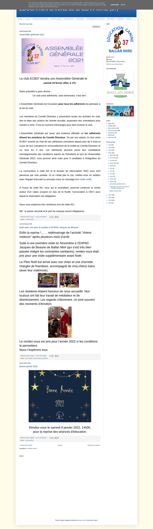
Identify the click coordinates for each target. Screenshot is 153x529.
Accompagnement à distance (95, 19)
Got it (123, 5)
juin (111, 168)
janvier (112, 181)
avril (111, 173)
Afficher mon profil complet (114, 64)
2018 (110, 203)
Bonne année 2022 (28, 366)
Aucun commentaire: (41, 216)
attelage (110, 126)
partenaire (45, 358)
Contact (128, 19)
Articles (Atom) (32, 448)
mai (111, 171)
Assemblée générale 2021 (31, 34)
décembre (113, 155)
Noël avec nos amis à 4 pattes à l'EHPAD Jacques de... (119, 187)
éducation (111, 132)
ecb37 (110, 59)
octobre (112, 160)
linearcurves (81, 520)
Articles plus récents (26, 445)
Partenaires (110, 19)
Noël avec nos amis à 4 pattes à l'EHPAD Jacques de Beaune (48, 227)
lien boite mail (83, 179)
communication (29, 219)
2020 (110, 197)
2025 (110, 145)
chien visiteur (28, 358)
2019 (110, 200)
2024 (110, 147)
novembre (113, 158)
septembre (113, 163)
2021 (110, 195)
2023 (110, 150)
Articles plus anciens (93, 445)
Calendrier (120, 19)
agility (110, 123)
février (112, 179)
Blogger (95, 520)
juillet (111, 166)
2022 (110, 153)
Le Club (27, 19)
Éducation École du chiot (40, 19)
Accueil (20, 19)
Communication (68, 19)
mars (111, 176)
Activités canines (56, 19)
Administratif (80, 19)
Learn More (115, 5)
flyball (110, 135)
